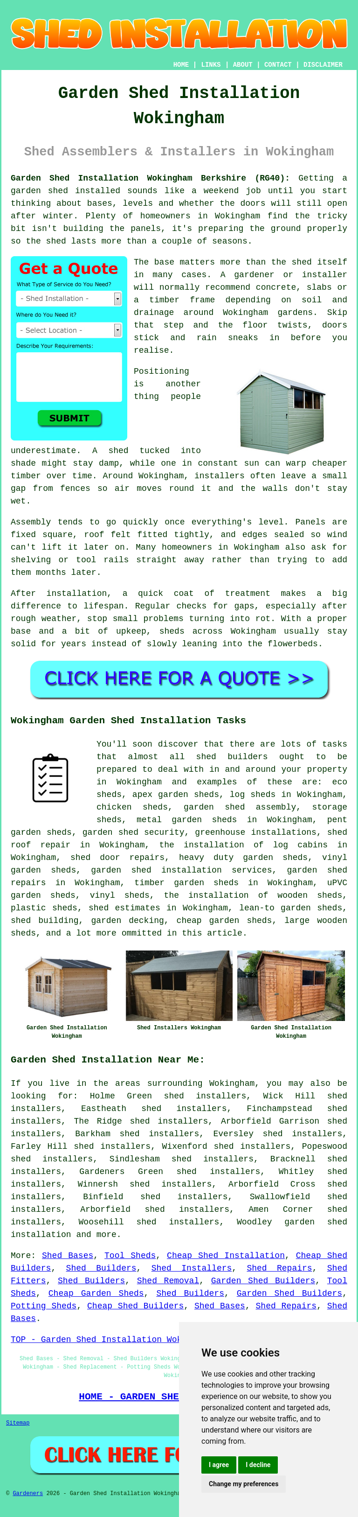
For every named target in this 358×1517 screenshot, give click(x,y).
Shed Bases (67, 1255)
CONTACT (278, 65)
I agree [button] (219, 1464)
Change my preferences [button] (243, 1484)
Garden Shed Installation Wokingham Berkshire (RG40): (150, 178)
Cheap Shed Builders (135, 1306)
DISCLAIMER (323, 65)
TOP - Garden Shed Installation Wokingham (111, 1339)
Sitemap (17, 1423)
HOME (181, 65)
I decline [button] (258, 1464)
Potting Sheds (43, 1306)
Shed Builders (101, 1268)
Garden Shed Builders (263, 1281)
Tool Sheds (130, 1255)
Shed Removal (168, 1281)
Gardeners (28, 1493)
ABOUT (243, 65)
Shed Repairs (279, 1268)
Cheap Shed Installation (226, 1255)
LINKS (210, 65)
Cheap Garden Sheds (96, 1293)
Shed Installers (191, 1268)
